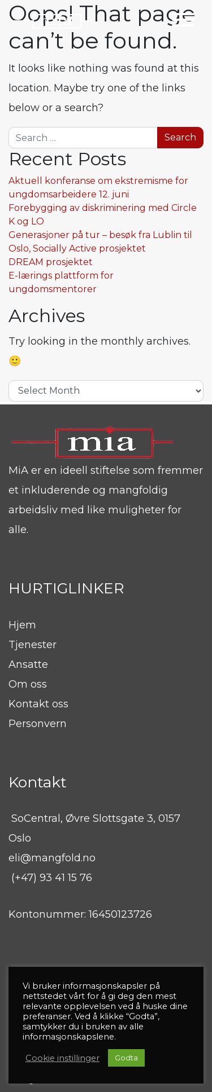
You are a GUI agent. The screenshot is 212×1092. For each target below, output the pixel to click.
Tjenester (32, 645)
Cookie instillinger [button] (62, 1058)
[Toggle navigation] (183, 22)
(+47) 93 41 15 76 (51, 877)
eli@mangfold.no (52, 858)
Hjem (22, 625)
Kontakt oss (38, 704)
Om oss (27, 684)
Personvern (37, 723)
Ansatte (28, 664)
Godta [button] (126, 1057)
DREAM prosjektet (50, 262)
